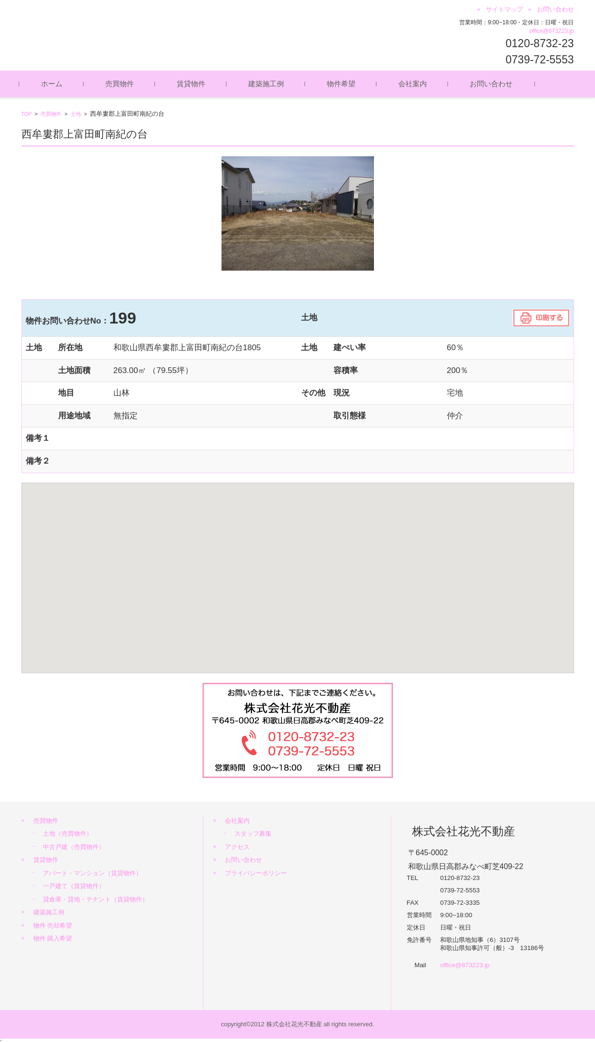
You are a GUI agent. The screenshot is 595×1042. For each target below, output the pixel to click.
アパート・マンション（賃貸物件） (92, 873)
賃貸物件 (193, 84)
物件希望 (343, 84)
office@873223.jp (551, 31)
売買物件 (121, 84)
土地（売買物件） (67, 833)
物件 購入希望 (52, 938)
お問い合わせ (493, 84)
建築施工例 (268, 84)
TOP (26, 114)
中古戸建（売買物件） (74, 846)
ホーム (53, 84)
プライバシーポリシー (256, 873)
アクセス (237, 846)
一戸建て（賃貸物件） (74, 886)
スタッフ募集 (253, 833)
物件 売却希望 (52, 925)
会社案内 (414, 84)
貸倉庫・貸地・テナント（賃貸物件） (95, 899)
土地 (76, 114)
